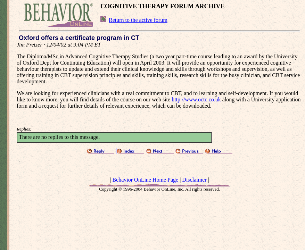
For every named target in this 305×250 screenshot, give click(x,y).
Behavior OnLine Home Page (145, 180)
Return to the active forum (138, 20)
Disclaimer (194, 180)
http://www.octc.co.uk (196, 99)
